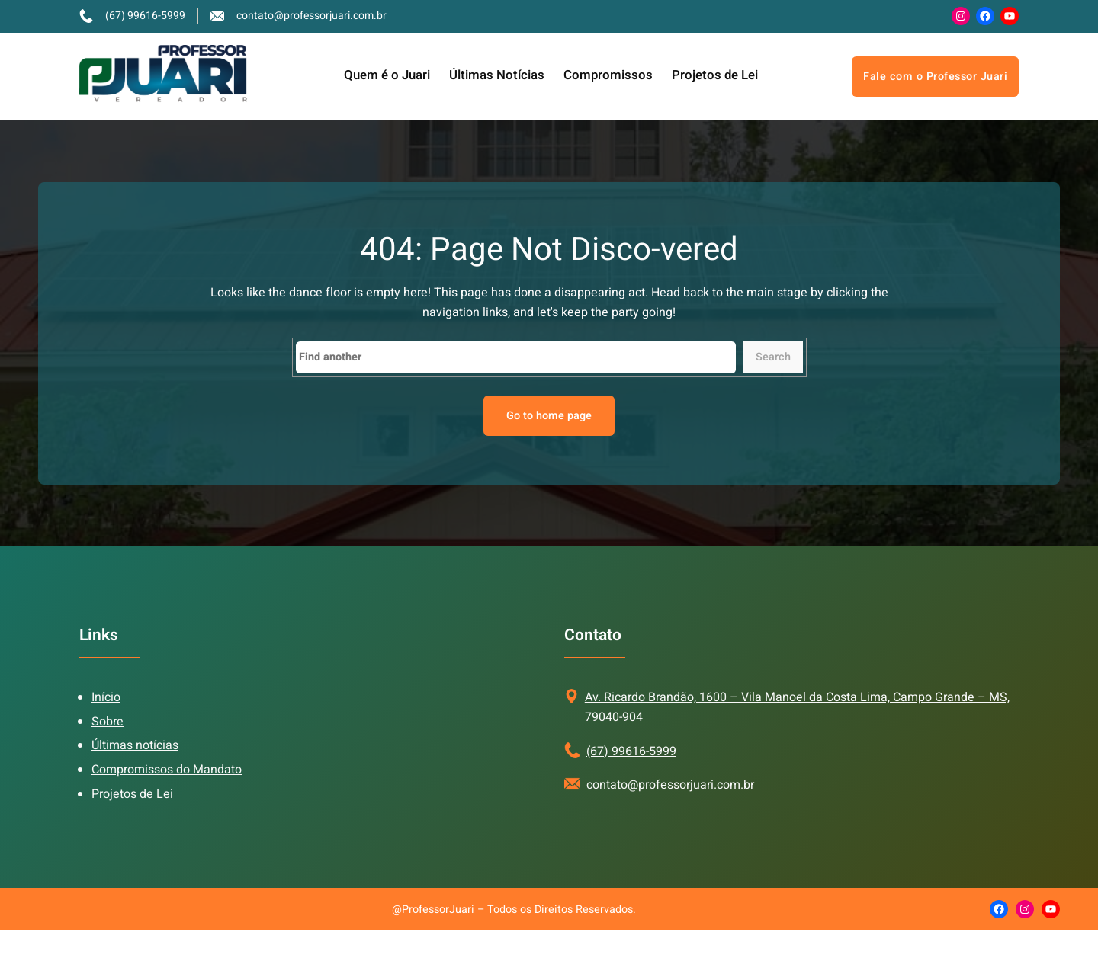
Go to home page (549, 416)
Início (106, 697)
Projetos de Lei (132, 794)
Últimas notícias (135, 745)
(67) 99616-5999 (631, 751)
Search (773, 357)
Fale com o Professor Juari (935, 77)
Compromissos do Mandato (167, 770)
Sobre (108, 722)
